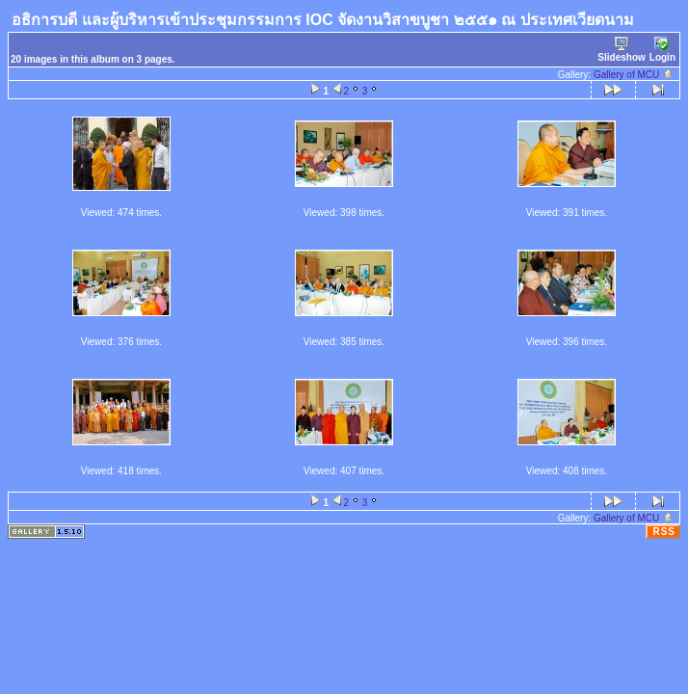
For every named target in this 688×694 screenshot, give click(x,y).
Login (662, 50)
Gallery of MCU (634, 74)
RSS (663, 531)
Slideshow (621, 50)
